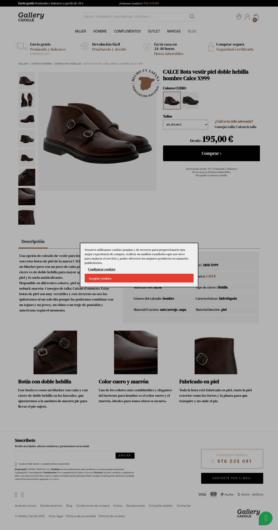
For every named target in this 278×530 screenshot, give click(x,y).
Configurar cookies (102, 269)
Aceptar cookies (100, 278)
